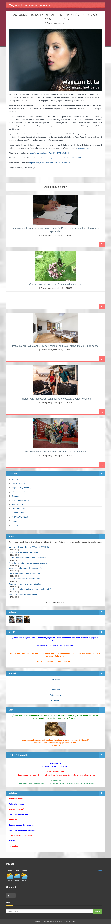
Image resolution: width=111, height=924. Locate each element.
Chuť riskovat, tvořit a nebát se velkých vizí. (25, 573)
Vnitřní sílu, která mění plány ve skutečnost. (25, 579)
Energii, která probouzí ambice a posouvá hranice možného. (31, 589)
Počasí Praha (55, 679)
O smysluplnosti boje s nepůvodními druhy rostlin (55, 284)
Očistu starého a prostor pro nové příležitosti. (25, 584)
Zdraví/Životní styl (18, 509)
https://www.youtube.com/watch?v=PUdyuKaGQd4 (49, 153)
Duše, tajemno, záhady (20, 500)
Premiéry (15, 521)
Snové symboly (17, 504)
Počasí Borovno (55, 700)
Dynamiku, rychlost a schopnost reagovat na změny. (28, 563)
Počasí (99, 871)
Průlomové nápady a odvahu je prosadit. (24, 552)
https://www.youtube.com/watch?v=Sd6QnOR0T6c (49, 163)
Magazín (15, 479)
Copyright (38, 921)
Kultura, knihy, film (18, 483)
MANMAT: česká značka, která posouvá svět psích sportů (55, 451)
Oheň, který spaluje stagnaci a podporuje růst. (26, 568)
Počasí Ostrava (55, 695)
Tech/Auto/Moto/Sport (20, 517)
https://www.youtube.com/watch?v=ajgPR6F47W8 (61, 158)
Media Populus (71, 921)
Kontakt (62, 921)
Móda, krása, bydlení (19, 492)
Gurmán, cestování (19, 513)
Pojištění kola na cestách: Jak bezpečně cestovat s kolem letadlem (55, 398)
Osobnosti (15, 496)
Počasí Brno (55, 690)
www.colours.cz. (83, 148)
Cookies (15, 525)
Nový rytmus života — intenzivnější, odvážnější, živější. (29, 547)
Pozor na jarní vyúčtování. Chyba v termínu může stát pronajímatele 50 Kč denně (55, 346)
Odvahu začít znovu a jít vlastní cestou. (23, 594)
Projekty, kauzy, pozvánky (56, 23)
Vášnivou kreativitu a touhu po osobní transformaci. (28, 558)
